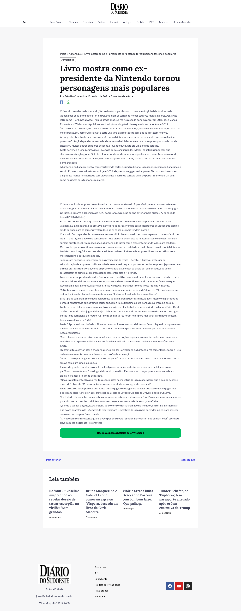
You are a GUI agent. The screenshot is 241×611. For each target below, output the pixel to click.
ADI (97, 572)
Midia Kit (100, 596)
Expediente (101, 578)
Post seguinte (189, 459)
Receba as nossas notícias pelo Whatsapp (120, 432)
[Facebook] (61, 102)
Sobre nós (100, 566)
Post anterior (52, 459)
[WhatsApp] (68, 102)
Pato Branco (101, 590)
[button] (24, 22)
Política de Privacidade (107, 584)
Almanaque (67, 59)
